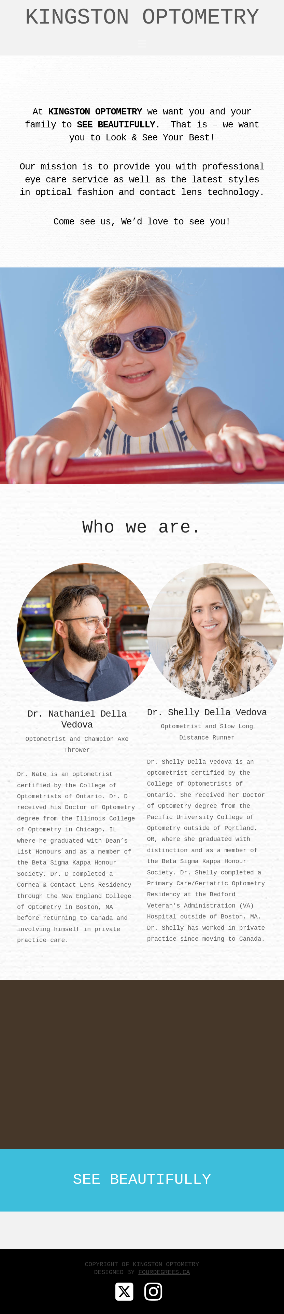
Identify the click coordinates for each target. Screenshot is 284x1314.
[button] (142, 44)
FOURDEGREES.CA (164, 1272)
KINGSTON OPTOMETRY (142, 18)
